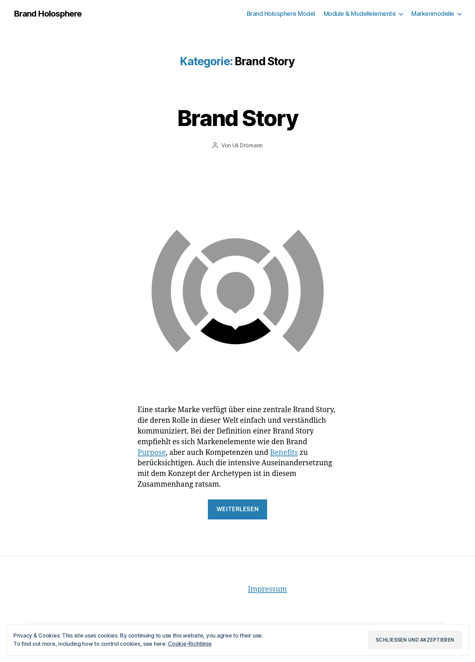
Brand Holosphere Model (281, 13)
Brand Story (237, 118)
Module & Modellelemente (360, 13)
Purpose (152, 452)
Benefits (284, 452)
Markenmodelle (432, 13)
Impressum (267, 589)
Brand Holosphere (48, 14)
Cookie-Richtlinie (189, 643)
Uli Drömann (247, 145)
